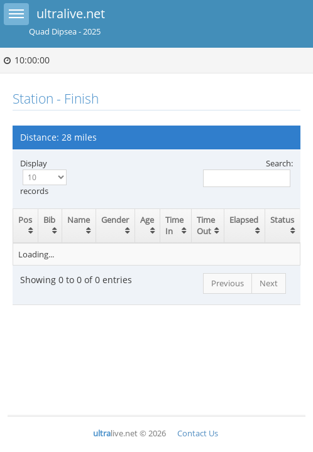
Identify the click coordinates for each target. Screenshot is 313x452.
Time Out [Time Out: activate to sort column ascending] (206, 225)
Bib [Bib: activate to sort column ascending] (49, 219)
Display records (43, 177)
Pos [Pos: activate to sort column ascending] (25, 219)
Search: (248, 173)
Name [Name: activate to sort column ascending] (78, 219)
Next (269, 283)
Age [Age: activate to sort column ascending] (147, 219)
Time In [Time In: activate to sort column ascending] (174, 225)
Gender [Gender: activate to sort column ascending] (115, 219)
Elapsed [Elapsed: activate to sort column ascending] (243, 219)
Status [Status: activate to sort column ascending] (282, 219)
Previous (227, 283)
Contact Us (197, 433)
